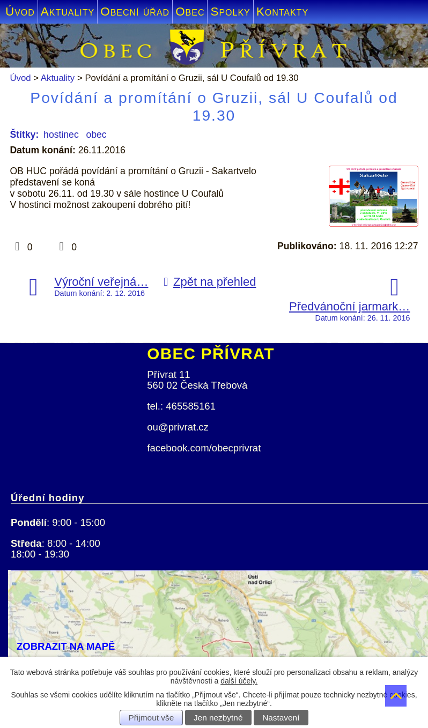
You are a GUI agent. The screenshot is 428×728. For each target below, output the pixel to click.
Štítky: (24, 134)
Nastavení (280, 717)
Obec (189, 11)
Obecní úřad (134, 11)
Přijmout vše (151, 717)
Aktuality (67, 11)
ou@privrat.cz (178, 427)
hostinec (61, 134)
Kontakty (282, 11)
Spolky (230, 11)
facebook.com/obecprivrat (204, 448)
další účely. (238, 681)
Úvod (20, 11)
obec (96, 134)
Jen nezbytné (218, 717)
